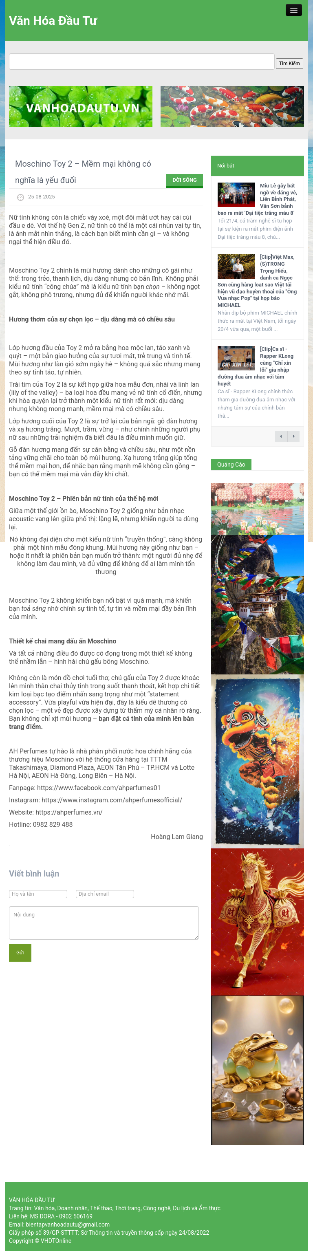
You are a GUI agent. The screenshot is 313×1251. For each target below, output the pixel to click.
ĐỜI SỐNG (184, 180)
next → (293, 436)
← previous (281, 436)
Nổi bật (225, 166)
